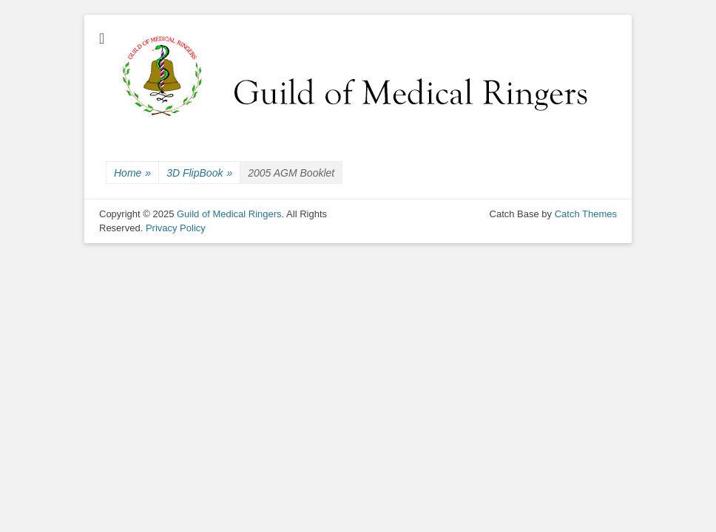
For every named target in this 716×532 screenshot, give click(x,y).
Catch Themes (586, 213)
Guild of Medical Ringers (229, 213)
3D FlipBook (199, 173)
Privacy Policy (176, 227)
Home (132, 173)
